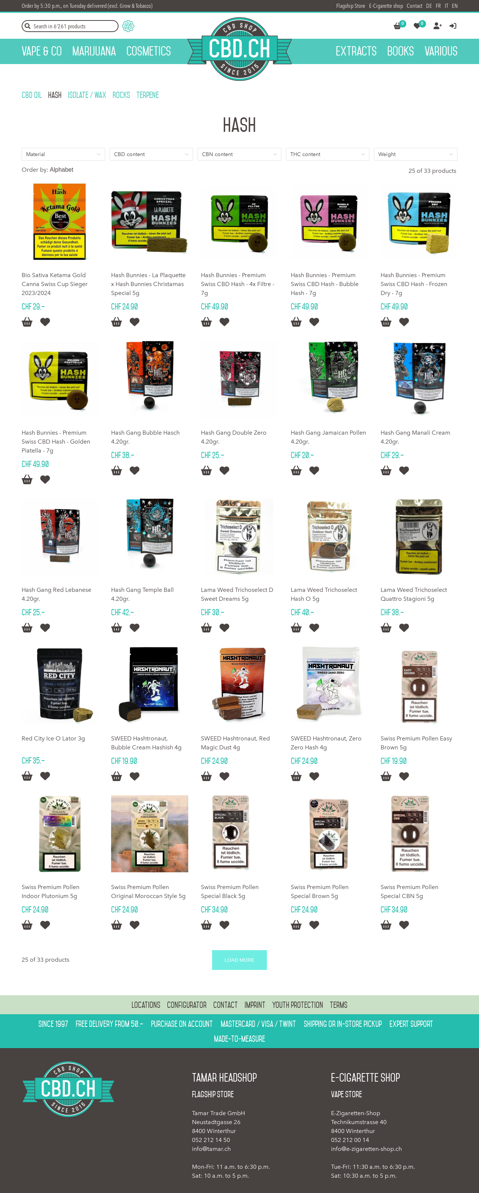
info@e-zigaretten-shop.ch (366, 1148)
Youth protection (297, 1004)
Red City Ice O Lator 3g (53, 738)
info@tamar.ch (211, 1148)
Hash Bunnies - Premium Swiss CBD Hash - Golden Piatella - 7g (56, 441)
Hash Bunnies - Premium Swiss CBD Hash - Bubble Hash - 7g (325, 284)
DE (429, 5)
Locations (146, 1004)
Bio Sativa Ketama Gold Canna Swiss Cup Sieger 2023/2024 (55, 284)
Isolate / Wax (87, 95)
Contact (414, 5)
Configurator (187, 1004)
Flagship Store (350, 5)
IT (446, 5)
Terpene (147, 95)
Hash (55, 95)
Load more (240, 960)
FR (438, 5)
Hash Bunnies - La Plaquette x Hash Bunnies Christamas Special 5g (148, 284)
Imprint (255, 1004)
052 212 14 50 (211, 1139)
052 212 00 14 (350, 1139)
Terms (338, 1004)
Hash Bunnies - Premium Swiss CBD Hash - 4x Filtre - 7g (237, 284)
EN (455, 5)
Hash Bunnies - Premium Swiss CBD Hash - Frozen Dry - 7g (414, 284)
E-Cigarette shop (386, 5)
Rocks (121, 95)
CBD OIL (32, 95)
